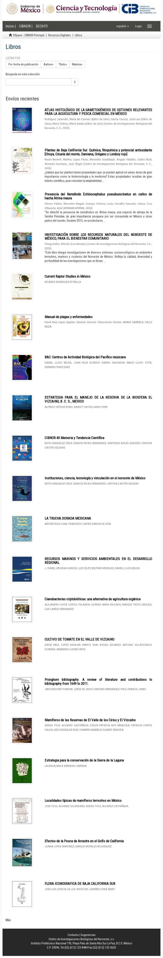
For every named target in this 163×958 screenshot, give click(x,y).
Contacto (73, 935)
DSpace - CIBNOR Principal (28, 35)
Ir (75, 82)
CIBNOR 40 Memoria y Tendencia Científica (74, 438)
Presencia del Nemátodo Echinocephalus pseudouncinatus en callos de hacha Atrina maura (98, 196)
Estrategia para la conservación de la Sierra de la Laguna (84, 760)
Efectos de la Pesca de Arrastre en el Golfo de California (84, 841)
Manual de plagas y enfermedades (68, 317)
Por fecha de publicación (23, 64)
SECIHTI (42, 26)
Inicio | (11, 26)
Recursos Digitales (59, 35)
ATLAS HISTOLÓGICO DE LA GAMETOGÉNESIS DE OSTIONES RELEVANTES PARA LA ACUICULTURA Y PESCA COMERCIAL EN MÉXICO (98, 112)
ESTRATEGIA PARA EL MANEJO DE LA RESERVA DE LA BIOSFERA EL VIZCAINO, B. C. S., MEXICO (98, 399)
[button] (122, 26)
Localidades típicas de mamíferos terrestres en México (83, 800)
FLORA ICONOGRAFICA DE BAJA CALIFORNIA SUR (80, 883)
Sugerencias (88, 935)
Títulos (63, 64)
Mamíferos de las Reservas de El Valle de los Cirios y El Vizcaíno (90, 720)
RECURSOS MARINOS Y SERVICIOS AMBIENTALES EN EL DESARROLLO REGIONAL (98, 561)
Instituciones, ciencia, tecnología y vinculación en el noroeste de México (95, 478)
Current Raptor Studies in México (67, 276)
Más (8, 920)
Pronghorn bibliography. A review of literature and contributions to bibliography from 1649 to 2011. (98, 681)
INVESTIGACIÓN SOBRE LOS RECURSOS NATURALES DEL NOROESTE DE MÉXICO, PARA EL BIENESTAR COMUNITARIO (98, 237)
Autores (48, 64)
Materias (77, 64)
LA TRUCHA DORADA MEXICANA (68, 518)
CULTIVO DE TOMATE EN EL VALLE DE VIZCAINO (79, 639)
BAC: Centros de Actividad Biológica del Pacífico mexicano (85, 357)
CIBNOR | (25, 26)
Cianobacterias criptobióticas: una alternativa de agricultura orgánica (92, 599)
